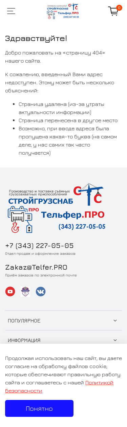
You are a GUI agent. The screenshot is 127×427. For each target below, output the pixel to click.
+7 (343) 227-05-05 (39, 245)
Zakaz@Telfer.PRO (36, 267)
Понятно (39, 408)
